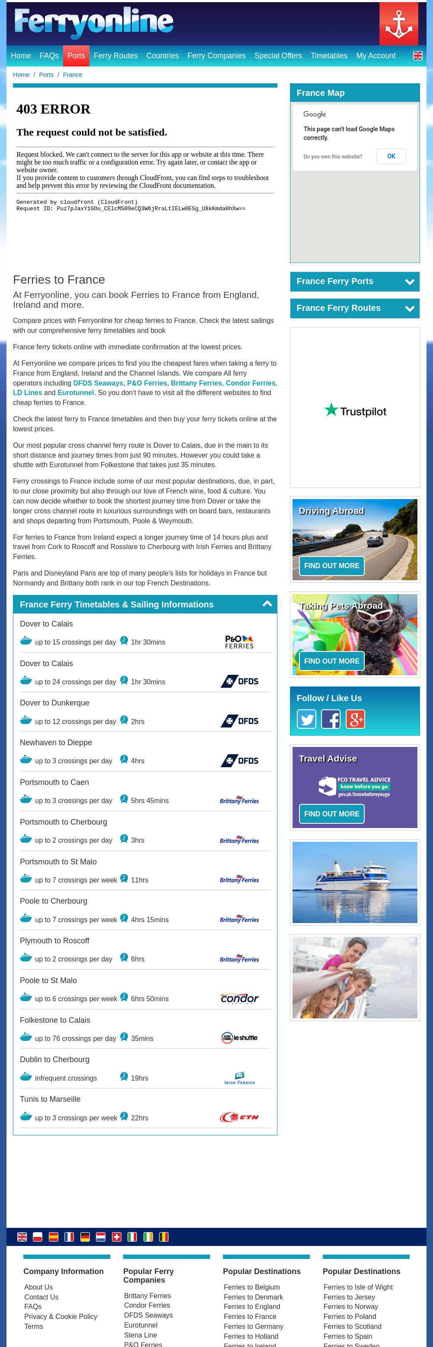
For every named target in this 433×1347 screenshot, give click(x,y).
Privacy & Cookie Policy (60, 1316)
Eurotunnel (75, 392)
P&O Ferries (147, 383)
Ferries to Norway (351, 1306)
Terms (33, 1326)
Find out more (332, 565)
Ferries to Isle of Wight (358, 1287)
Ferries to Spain (348, 1336)
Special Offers (278, 55)
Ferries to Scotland (353, 1326)
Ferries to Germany (253, 1326)
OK (391, 156)
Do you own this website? (333, 157)
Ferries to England (252, 1306)
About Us (38, 1287)
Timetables (329, 55)
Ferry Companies (217, 55)
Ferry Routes (116, 55)
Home (21, 55)
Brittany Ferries (196, 383)
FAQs (49, 55)
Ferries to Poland (350, 1316)
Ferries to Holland (251, 1336)
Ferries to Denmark (253, 1297)
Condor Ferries (251, 383)
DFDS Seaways (98, 383)
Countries (162, 55)
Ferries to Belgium (252, 1287)
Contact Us (41, 1297)
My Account (376, 55)
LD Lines (27, 392)
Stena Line (140, 1335)
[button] (418, 55)
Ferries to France (250, 1316)
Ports (76, 55)
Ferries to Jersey (349, 1297)
